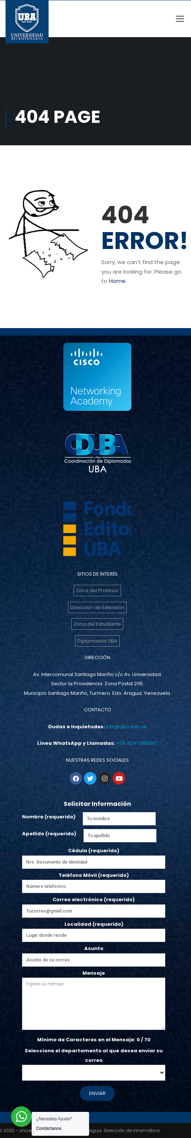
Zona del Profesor (97, 590)
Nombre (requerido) (48, 816)
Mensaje (93, 1001)
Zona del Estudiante (97, 623)
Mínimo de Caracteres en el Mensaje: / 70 (94, 1039)
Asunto (93, 954)
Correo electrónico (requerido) (93, 907)
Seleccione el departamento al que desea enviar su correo (93, 1061)
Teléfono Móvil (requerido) (93, 881)
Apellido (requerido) (49, 833)
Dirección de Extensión (97, 607)
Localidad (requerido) (93, 930)
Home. (118, 281)
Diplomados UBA (97, 640)
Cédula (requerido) (93, 856)
